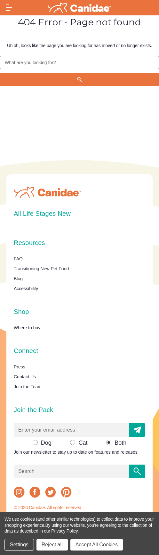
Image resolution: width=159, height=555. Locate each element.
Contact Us (25, 376)
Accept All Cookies (97, 544)
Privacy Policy (64, 531)
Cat (82, 443)
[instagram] (19, 492)
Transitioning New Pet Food (41, 268)
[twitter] (50, 492)
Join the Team (28, 386)
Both (120, 443)
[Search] (79, 79)
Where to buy (27, 327)
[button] (137, 430)
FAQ (18, 258)
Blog (18, 278)
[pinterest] (66, 492)
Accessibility (26, 288)
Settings (19, 544)
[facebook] (34, 492)
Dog (46, 443)
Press (19, 366)
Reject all (52, 544)
